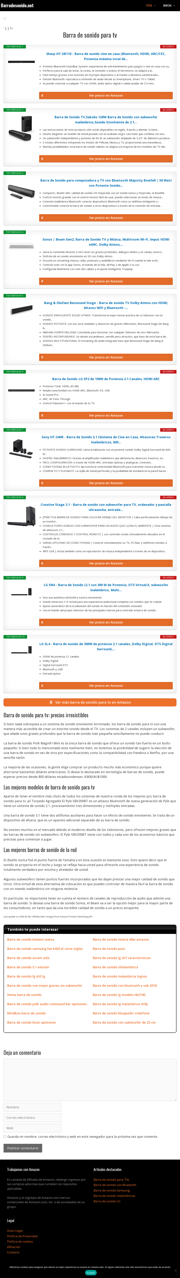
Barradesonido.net (17, 5)
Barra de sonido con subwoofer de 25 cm (124, 1023)
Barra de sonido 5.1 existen (28, 968)
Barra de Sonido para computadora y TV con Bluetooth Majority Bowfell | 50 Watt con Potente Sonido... (106, 183)
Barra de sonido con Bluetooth (115, 1186)
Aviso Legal (15, 1231)
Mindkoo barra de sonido (26, 1014)
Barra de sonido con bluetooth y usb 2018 (125, 986)
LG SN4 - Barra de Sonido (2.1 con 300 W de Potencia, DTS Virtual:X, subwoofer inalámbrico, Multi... (106, 587)
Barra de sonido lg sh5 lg (26, 977)
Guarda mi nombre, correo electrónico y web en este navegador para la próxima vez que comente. (82, 1137)
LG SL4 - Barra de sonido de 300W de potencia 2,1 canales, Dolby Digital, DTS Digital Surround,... (106, 646)
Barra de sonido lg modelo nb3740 (119, 995)
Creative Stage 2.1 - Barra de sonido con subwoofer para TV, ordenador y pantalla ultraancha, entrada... (106, 507)
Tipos (153, 5)
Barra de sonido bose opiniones (31, 1023)
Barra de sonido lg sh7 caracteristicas (122, 958)
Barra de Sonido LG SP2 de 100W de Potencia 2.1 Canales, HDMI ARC (106, 379)
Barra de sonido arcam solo (28, 958)
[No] (175, 1270)
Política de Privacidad (22, 1237)
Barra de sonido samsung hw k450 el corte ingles (45, 949)
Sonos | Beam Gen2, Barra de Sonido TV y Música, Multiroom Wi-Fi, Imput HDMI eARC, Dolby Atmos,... (106, 242)
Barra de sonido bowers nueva (30, 940)
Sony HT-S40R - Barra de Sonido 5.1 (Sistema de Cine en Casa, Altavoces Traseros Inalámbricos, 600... (106, 439)
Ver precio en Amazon (106, 95)
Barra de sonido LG (107, 1202)
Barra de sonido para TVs (111, 1180)
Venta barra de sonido (24, 995)
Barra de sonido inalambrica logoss (120, 977)
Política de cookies (20, 1242)
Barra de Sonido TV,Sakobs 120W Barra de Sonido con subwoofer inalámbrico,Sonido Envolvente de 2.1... (106, 119)
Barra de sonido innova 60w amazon (121, 940)
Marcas (171, 5)
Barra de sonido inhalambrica (115, 968)
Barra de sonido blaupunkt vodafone (121, 1014)
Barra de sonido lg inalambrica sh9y (120, 1005)
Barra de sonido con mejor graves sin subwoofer (44, 986)
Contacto (13, 1253)
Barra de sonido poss (109, 949)
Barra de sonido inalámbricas (114, 1196)
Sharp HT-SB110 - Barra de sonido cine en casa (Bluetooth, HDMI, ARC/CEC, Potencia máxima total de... (106, 56)
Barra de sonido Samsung (112, 1191)
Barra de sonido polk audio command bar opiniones (47, 1005)
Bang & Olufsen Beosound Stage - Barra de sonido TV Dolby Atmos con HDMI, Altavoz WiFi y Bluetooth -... (106, 305)
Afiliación (13, 1248)
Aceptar (91, 1272)
